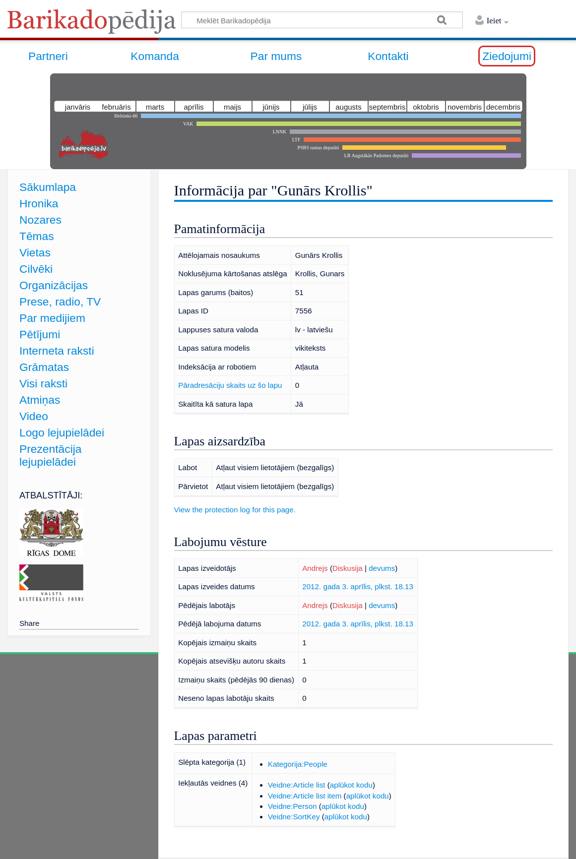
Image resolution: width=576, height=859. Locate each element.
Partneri (48, 56)
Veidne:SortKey (294, 816)
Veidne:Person (292, 806)
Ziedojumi (506, 56)
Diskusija (347, 568)
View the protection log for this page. (235, 509)
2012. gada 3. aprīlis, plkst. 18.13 (357, 586)
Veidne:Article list (296, 785)
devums (382, 568)
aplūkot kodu (351, 785)
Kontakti (388, 56)
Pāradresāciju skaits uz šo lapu (230, 385)
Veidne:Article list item (305, 796)
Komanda (154, 56)
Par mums (276, 56)
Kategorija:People (297, 764)
